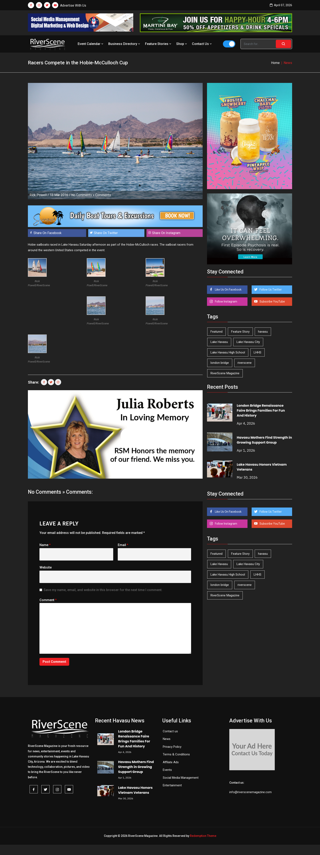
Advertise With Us (73, 5)
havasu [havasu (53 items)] (263, 331)
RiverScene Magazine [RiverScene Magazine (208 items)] (225, 373)
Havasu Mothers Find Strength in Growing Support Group (264, 440)
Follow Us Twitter (270, 289)
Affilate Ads (171, 762)
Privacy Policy (172, 747)
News (166, 739)
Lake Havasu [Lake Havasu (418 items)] (219, 342)
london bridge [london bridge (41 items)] (220, 363)
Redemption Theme (203, 835)
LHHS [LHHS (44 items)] (257, 352)
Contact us (170, 731)
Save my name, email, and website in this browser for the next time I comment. (103, 590)
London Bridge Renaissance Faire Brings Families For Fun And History (261, 410)
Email (123, 545)
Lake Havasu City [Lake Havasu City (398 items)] (248, 342)
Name (45, 545)
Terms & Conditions (176, 754)
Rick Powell (38, 195)
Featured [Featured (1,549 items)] (216, 331)
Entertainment (172, 785)
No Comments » (82, 195)
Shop (182, 44)
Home (275, 63)
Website (45, 567)
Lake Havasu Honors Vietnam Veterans (135, 790)
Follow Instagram (225, 301)
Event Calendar (91, 44)
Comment (48, 600)
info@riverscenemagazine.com (250, 792)
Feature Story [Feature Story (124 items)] (240, 331)
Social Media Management (181, 778)
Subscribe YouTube (272, 301)
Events (167, 770)
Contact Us (202, 44)
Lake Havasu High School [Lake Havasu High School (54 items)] (228, 352)
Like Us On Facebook (227, 289)
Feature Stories (158, 44)
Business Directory (124, 44)
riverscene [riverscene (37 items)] (245, 363)
